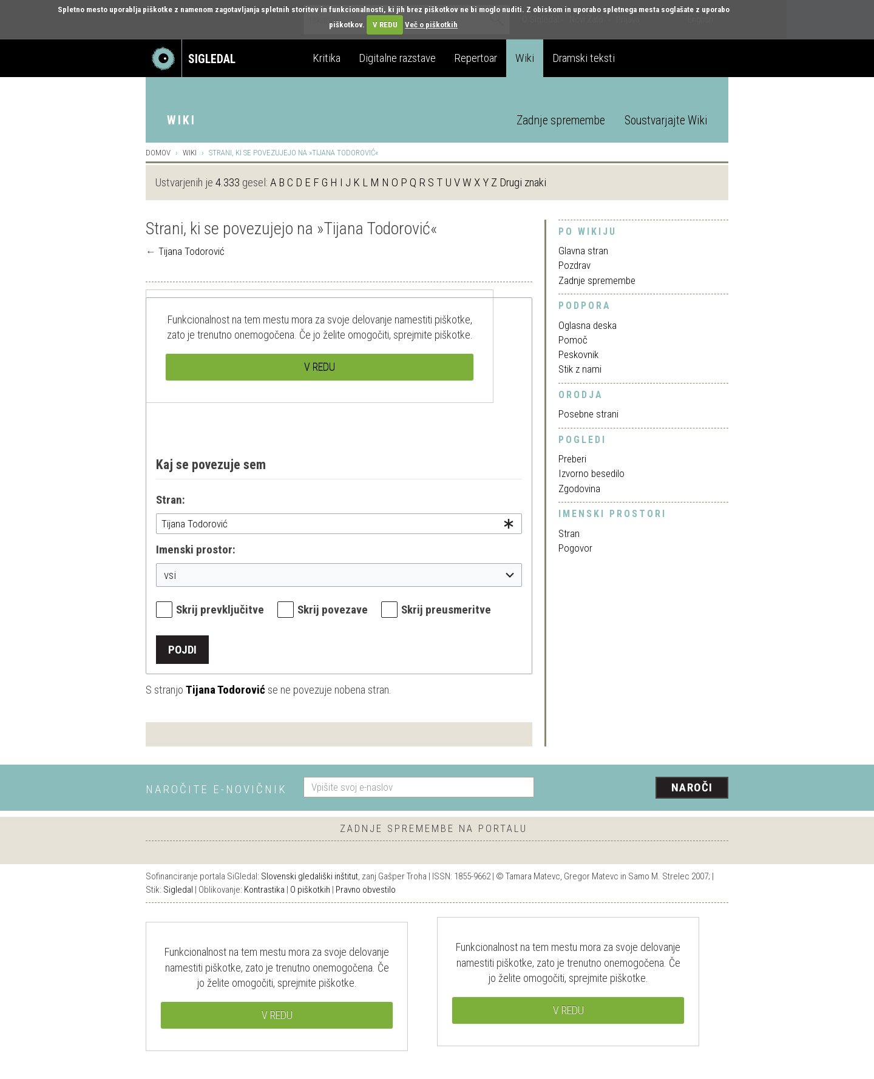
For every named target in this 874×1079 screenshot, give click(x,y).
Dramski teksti (583, 58)
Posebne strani (588, 414)
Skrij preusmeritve (446, 610)
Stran (569, 533)
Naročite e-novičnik (216, 789)
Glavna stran (583, 251)
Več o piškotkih (431, 24)
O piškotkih (310, 889)
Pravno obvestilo (366, 889)
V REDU (385, 24)
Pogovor (575, 548)
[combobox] (339, 523)
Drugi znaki (523, 182)
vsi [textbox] (170, 575)
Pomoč (573, 340)
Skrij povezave (332, 610)
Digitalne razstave (397, 58)
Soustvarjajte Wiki (666, 120)
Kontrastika (264, 889)
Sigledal (178, 889)
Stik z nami (579, 369)
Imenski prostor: (195, 549)
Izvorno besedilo (591, 473)
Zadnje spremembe (561, 120)
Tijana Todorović (191, 251)
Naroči (692, 787)
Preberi (572, 459)
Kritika (326, 58)
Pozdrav (574, 265)
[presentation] (638, 788)
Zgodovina (579, 488)
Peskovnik (578, 354)
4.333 (227, 182)
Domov (158, 152)
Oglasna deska (587, 325)
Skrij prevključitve (220, 610)
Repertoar (475, 58)
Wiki (524, 58)
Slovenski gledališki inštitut (309, 876)
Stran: (170, 500)
